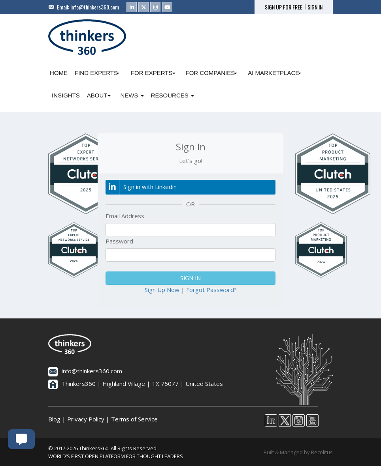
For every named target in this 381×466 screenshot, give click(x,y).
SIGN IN (315, 7)
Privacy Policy (85, 419)
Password (119, 241)
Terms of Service (134, 419)
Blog (54, 419)
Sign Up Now (162, 290)
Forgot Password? (211, 290)
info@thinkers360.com (94, 7)
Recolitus (322, 452)
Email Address (125, 216)
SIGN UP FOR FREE (283, 7)
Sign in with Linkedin (141, 187)
